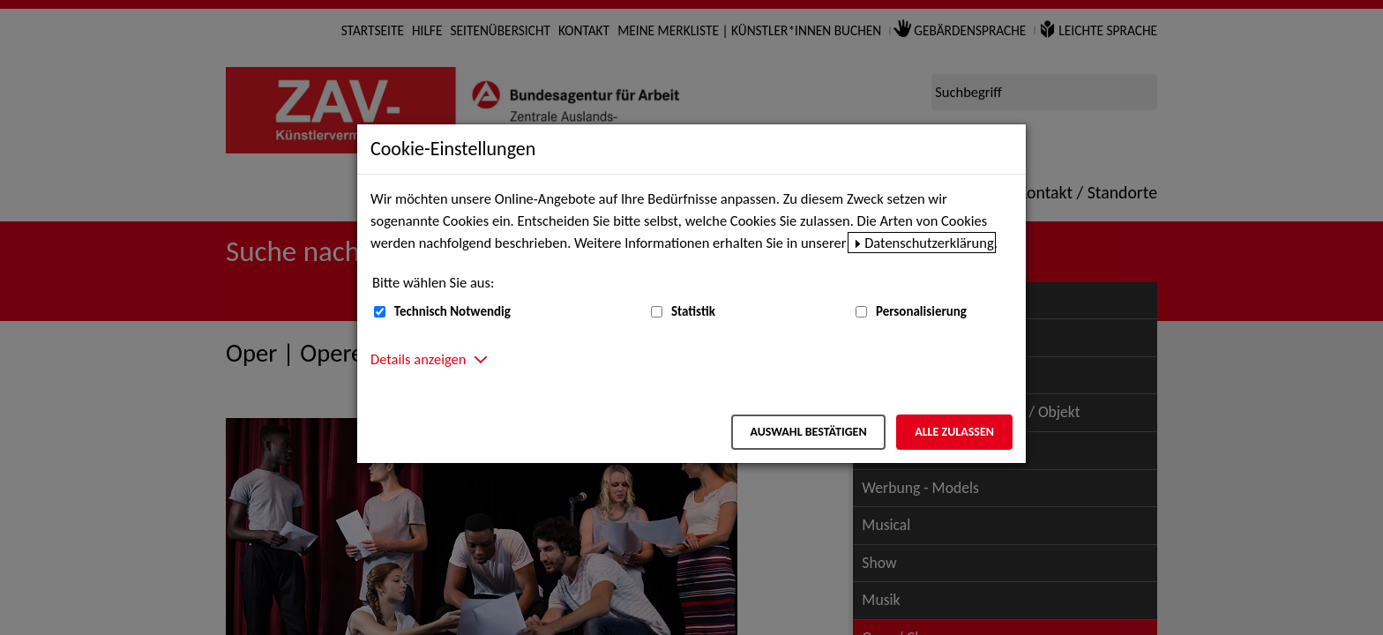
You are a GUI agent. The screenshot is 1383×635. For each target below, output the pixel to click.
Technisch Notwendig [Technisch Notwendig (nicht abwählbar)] (452, 311)
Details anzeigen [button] (418, 359)
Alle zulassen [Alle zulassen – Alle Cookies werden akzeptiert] (954, 431)
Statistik (693, 311)
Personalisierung (921, 311)
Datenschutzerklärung (929, 242)
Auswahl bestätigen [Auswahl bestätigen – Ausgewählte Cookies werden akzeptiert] (808, 431)
